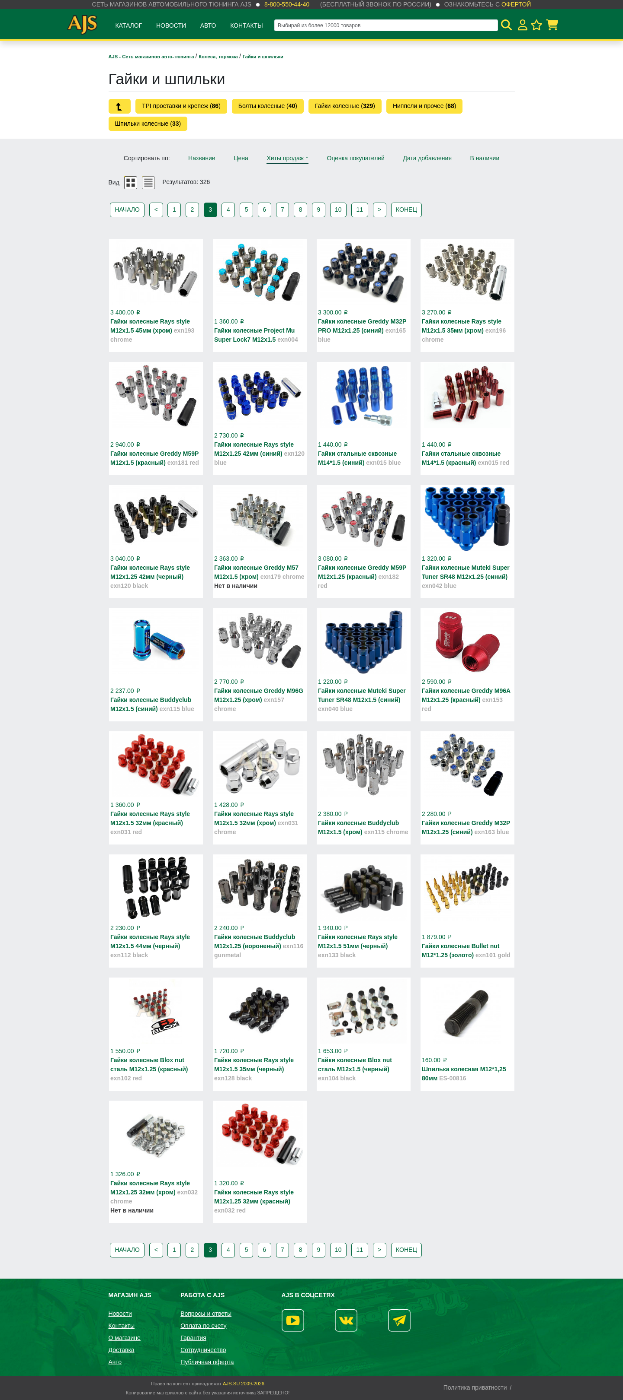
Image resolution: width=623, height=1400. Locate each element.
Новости (171, 25)
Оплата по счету (203, 1325)
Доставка (122, 1349)
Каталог (128, 25)
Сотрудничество (203, 1349)
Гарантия (193, 1337)
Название (201, 158)
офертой (516, 4)
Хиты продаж (287, 158)
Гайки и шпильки (263, 56)
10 (338, 209)
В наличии (485, 158)
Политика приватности (475, 1387)
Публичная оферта (207, 1362)
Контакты (246, 25)
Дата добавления (427, 158)
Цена (241, 158)
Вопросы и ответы (205, 1313)
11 (359, 209)
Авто (208, 25)
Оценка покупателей (356, 158)
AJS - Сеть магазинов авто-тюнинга (152, 56)
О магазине (125, 1337)
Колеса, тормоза (219, 56)
